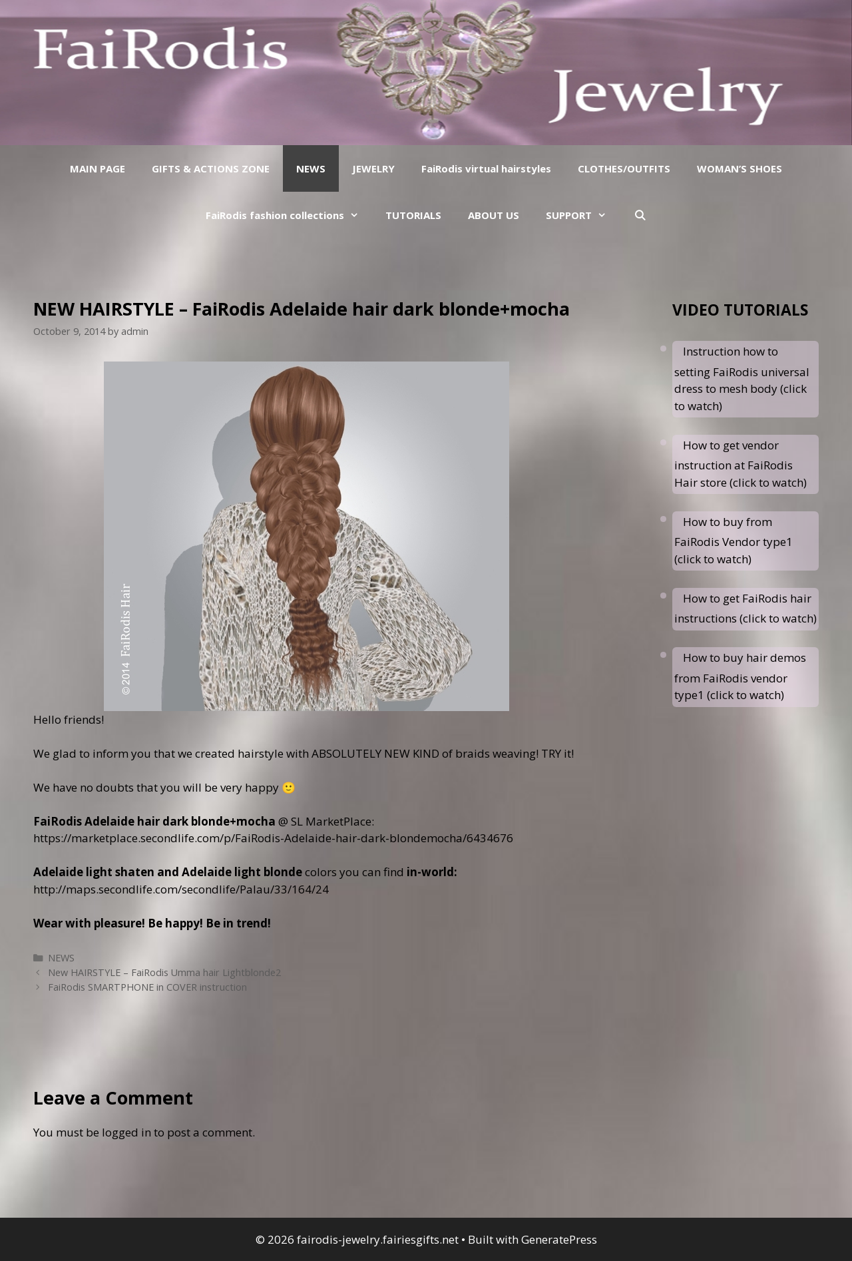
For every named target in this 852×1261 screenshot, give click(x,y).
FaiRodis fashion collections (289, 215)
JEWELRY (373, 168)
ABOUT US (493, 215)
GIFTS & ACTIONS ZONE (211, 168)
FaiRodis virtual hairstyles (486, 168)
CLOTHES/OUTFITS (624, 168)
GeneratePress (559, 1239)
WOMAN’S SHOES (739, 168)
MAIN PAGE (97, 168)
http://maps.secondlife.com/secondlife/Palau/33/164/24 (181, 889)
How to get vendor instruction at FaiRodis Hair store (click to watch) (740, 463)
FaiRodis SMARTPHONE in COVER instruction (147, 987)
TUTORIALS (413, 215)
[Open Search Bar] (639, 215)
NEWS (310, 168)
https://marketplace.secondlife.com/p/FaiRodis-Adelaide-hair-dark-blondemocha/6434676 (273, 838)
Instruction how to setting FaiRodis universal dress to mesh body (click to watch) (741, 378)
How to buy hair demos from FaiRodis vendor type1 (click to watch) (740, 676)
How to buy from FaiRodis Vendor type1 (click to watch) (733, 540)
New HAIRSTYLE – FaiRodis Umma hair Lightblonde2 (164, 972)
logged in (126, 1132)
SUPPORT (583, 215)
